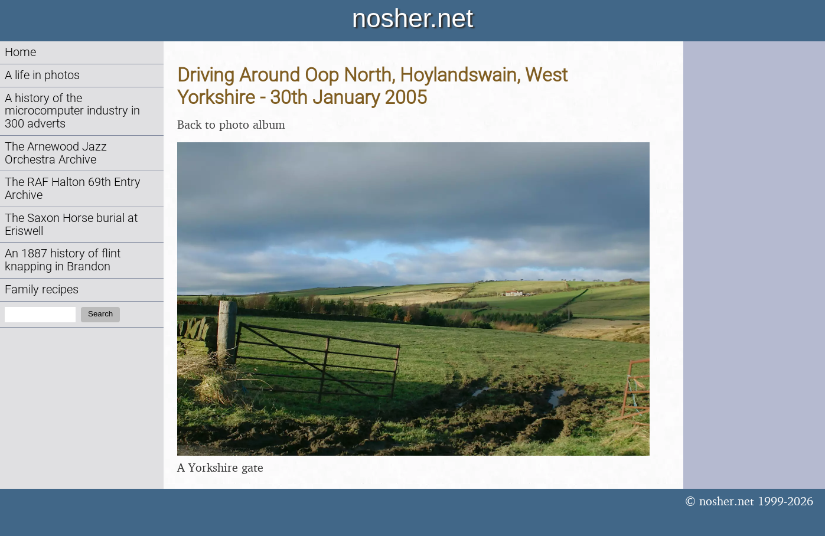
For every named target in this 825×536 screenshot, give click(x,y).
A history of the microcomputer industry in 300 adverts (72, 111)
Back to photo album (231, 124)
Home (20, 52)
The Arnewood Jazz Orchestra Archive (56, 153)
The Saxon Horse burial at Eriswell (71, 224)
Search (100, 313)
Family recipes (42, 289)
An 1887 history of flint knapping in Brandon (62, 260)
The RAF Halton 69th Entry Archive (73, 188)
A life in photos (42, 75)
